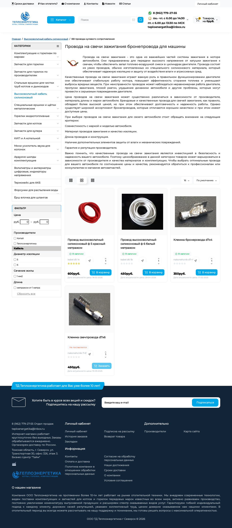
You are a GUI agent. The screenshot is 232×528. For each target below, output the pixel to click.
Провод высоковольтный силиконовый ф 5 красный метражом (86, 243)
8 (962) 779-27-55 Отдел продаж (32, 423)
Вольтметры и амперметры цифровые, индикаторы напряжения (32, 171)
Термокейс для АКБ (27, 182)
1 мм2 (20, 276)
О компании (71, 3)
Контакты (91, 3)
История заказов (76, 436)
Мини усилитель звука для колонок (32, 147)
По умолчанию (206, 180)
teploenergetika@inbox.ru (28, 428)
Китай (20, 238)
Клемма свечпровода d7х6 (86, 337)
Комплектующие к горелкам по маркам (35, 55)
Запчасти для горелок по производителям (30, 73)
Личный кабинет (207, 3)
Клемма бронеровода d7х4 (192, 239)
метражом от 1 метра (28, 287)
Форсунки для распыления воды (36, 190)
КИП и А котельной (27, 138)
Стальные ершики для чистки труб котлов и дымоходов (34, 84)
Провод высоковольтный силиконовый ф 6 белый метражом (138, 243)
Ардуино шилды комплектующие (25, 158)
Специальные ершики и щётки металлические (35, 106)
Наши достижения (116, 465)
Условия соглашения (118, 480)
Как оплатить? (47, 3)
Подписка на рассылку (119, 431)
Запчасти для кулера (28, 131)
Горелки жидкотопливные (31, 116)
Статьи (125, 3)
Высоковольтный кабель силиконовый (30, 95)
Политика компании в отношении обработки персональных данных (80, 470)
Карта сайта (192, 431)
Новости (108, 3)
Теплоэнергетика (26, 243)
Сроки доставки (23, 3)
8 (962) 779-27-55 (162, 13)
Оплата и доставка (77, 461)
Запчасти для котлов (28, 123)
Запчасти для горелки (29, 64)
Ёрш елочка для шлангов (31, 197)
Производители (155, 431)
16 (186, 180)
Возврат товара (114, 436)
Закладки (71, 441)
